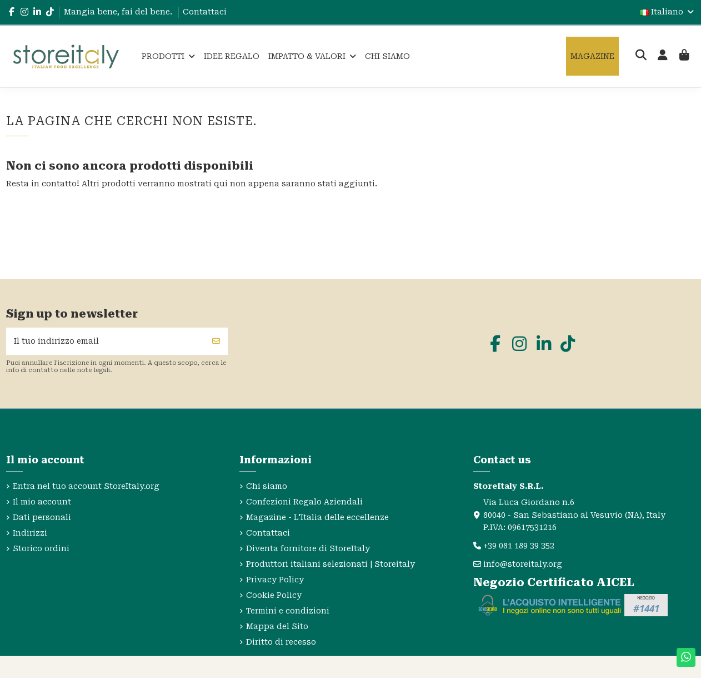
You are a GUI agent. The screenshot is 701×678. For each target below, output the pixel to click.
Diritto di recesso (281, 641)
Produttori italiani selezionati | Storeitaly (330, 564)
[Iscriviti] (216, 341)
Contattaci (205, 11)
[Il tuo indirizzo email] (106, 341)
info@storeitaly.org (522, 564)
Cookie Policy (274, 595)
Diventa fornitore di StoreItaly (308, 548)
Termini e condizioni (287, 610)
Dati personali (42, 517)
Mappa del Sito (277, 626)
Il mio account (42, 501)
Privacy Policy (275, 579)
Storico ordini (41, 548)
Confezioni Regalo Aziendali (304, 501)
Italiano (667, 11)
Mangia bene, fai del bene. (119, 11)
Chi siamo (266, 486)
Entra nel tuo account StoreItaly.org (86, 486)
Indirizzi (30, 532)
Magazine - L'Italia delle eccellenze (317, 517)
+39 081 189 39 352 (518, 545)
